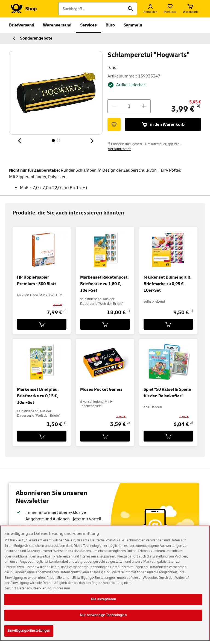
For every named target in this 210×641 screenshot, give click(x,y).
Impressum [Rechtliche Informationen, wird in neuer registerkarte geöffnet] (61, 589)
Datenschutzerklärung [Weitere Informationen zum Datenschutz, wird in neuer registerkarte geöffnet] (34, 589)
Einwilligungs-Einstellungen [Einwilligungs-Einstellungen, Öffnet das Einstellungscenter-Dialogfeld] (28, 632)
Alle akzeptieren (103, 600)
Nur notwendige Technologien (103, 616)
